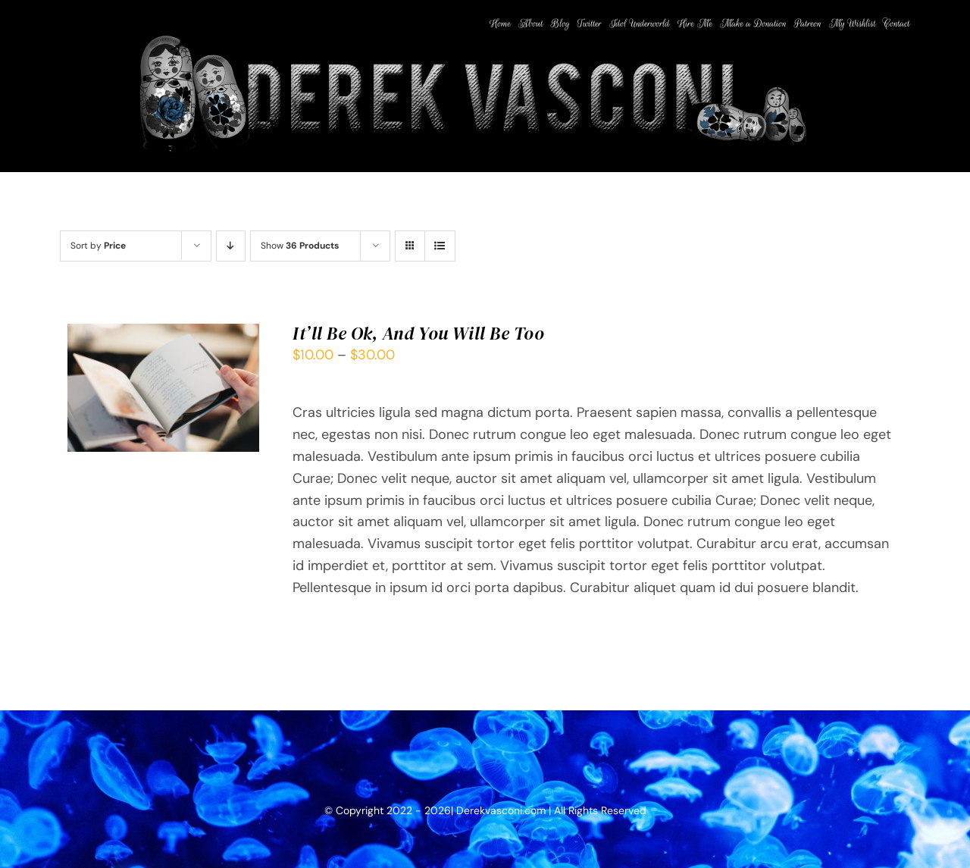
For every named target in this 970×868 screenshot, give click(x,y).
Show (300, 246)
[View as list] (440, 246)
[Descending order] (231, 246)
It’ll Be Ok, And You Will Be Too (418, 333)
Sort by (98, 246)
